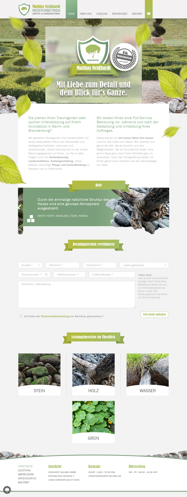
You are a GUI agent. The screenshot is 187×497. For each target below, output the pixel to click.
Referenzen (119, 13)
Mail (149, 9)
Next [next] (164, 207)
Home (71, 13)
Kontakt (137, 13)
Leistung (101, 14)
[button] (7, 490)
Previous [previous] (23, 207)
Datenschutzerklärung (55, 316)
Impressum (26, 480)
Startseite (25, 472)
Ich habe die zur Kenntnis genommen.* (64, 316)
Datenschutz (27, 484)
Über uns (85, 13)
